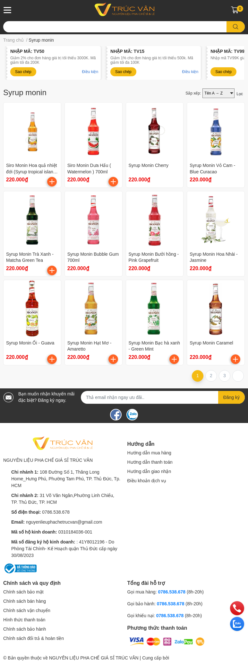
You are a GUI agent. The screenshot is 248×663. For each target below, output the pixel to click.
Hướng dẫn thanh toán (150, 462)
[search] (236, 26)
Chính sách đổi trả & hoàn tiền (33, 638)
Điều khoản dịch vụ (147, 480)
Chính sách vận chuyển (26, 610)
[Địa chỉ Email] (163, 397)
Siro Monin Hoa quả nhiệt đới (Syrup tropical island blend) (31, 171)
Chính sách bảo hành (24, 629)
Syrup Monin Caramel (211, 342)
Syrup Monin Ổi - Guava (30, 342)
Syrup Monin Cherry (149, 165)
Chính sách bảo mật (23, 591)
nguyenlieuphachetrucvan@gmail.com (64, 522)
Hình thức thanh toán (24, 619)
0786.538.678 (56, 512)
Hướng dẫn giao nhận (149, 471)
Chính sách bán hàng (24, 601)
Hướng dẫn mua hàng (149, 452)
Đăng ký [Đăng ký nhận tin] (231, 397)
